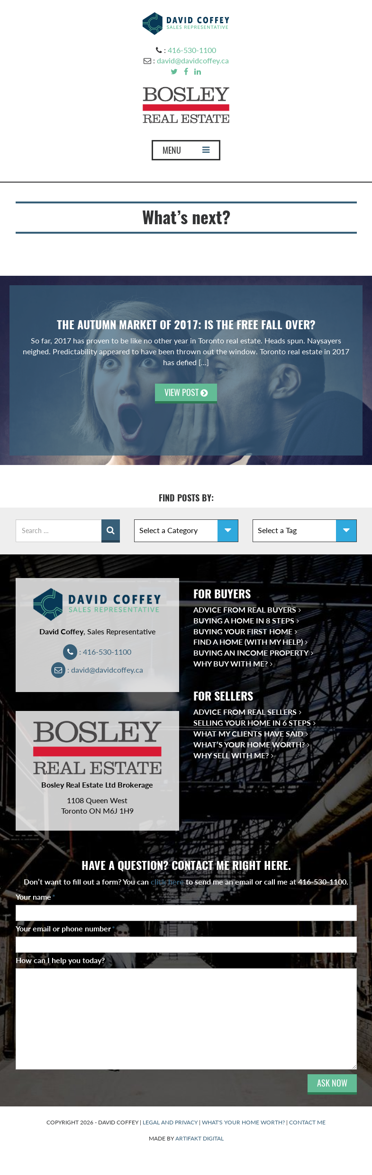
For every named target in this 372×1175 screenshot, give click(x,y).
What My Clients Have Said (248, 733)
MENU (185, 152)
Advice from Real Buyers (244, 609)
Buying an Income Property (250, 652)
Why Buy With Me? (230, 663)
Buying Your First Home (242, 631)
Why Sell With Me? (231, 755)
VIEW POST (186, 392)
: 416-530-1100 (97, 651)
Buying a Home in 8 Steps (243, 620)
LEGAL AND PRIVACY (170, 1122)
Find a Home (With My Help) (248, 641)
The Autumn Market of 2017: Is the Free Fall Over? (186, 324)
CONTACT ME (307, 1122)
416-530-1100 (192, 49)
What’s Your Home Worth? (249, 744)
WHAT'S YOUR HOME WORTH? (243, 1122)
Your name (35, 896)
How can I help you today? (60, 960)
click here (167, 881)
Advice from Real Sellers (245, 711)
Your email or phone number (65, 928)
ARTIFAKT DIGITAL (199, 1138)
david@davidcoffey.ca (193, 60)
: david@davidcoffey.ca (97, 669)
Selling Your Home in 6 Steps (252, 722)
